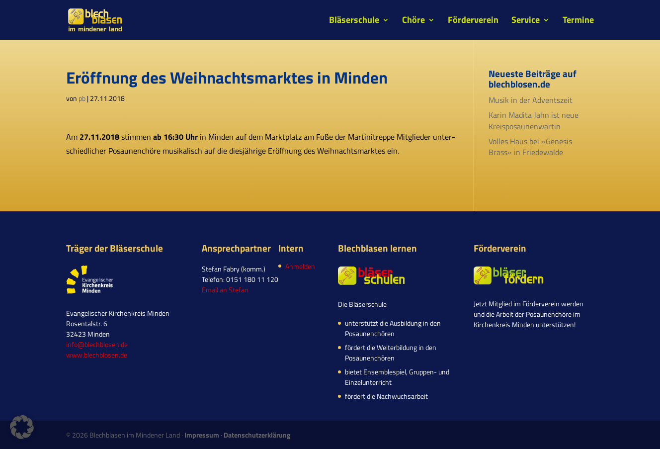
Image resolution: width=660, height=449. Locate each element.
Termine (578, 21)
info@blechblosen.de (97, 344)
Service (525, 21)
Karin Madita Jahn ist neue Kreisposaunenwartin (533, 120)
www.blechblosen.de (96, 355)
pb (82, 98)
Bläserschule (354, 21)
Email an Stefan (225, 289)
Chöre (413, 21)
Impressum (201, 435)
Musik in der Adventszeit (531, 100)
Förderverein (473, 21)
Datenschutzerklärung (257, 435)
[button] (22, 427)
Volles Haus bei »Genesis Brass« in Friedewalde (530, 146)
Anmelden (300, 266)
